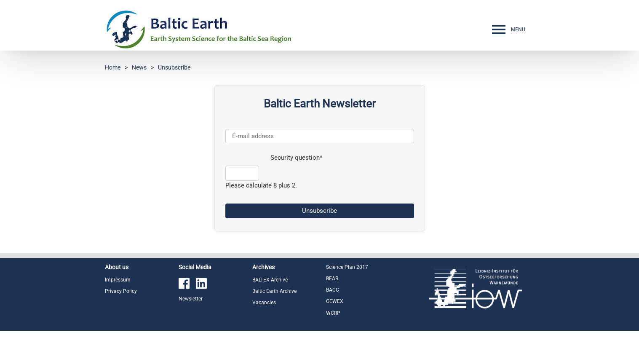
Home (112, 67)
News (139, 67)
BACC (332, 290)
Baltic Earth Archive (274, 291)
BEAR (332, 278)
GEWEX (334, 301)
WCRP (333, 313)
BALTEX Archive (270, 280)
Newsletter (191, 299)
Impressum (118, 280)
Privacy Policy (121, 291)
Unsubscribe (174, 67)
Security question (273, 157)
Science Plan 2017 (347, 267)
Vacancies (264, 302)
